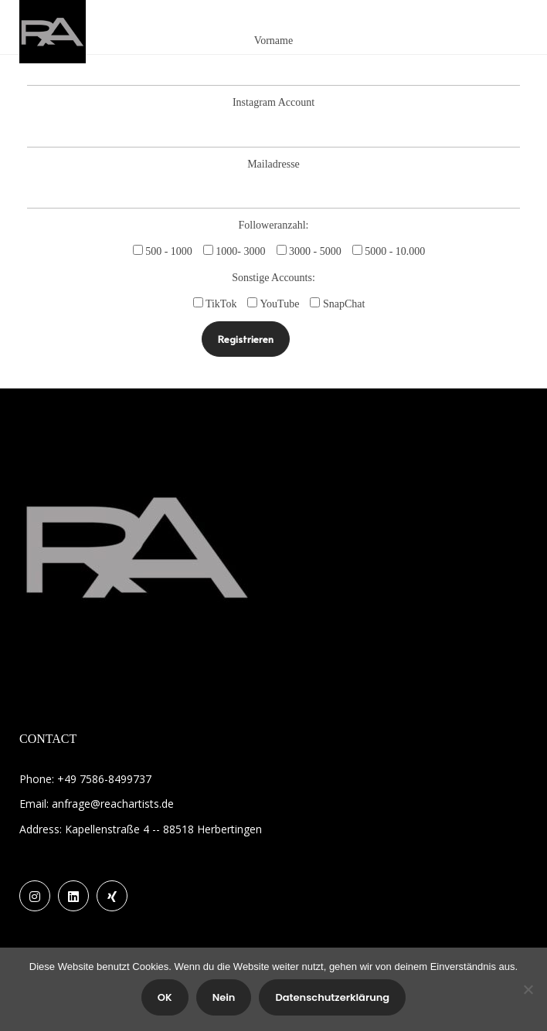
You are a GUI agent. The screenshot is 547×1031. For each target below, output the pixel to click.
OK (165, 997)
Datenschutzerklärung (332, 997)
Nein (224, 997)
